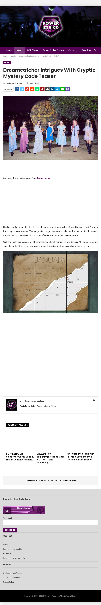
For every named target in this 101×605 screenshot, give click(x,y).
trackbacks (51, 480)
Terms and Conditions (12, 577)
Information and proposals (14, 558)
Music (20, 50)
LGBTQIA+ (33, 50)
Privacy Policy (8, 582)
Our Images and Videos (12, 573)
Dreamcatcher (44, 178)
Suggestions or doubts (12, 549)
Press (5, 544)
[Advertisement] (50, 202)
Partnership (7, 553)
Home (8, 50)
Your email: (50, 520)
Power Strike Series (54, 50)
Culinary (74, 50)
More (87, 50)
